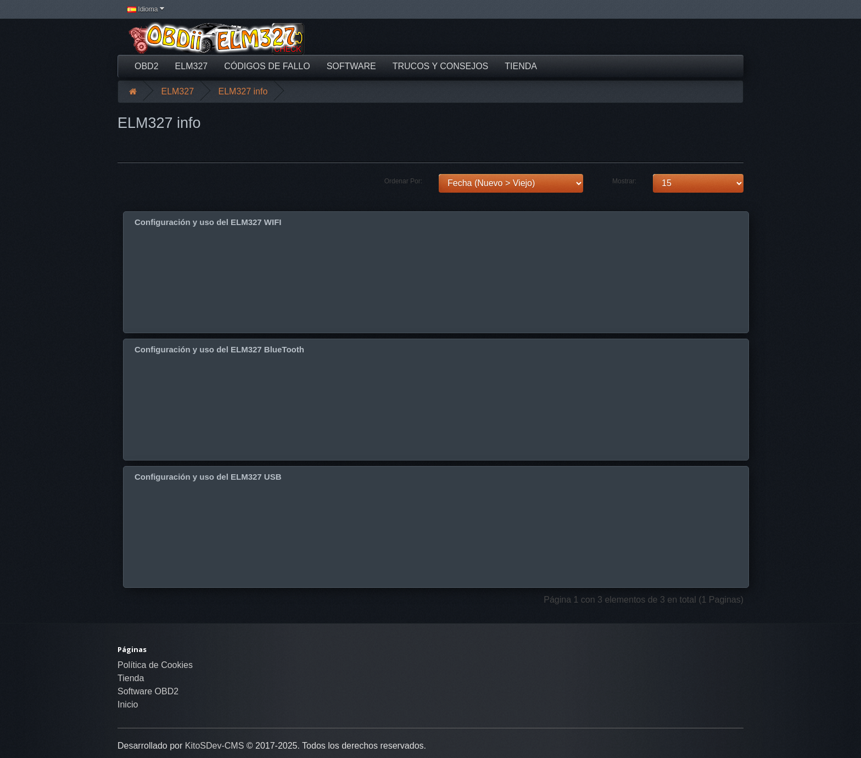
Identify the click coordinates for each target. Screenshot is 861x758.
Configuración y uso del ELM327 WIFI (208, 222)
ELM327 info (243, 91)
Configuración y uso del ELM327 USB (208, 476)
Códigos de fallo (267, 66)
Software (351, 66)
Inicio (128, 704)
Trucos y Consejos (441, 66)
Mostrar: (624, 181)
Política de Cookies (155, 665)
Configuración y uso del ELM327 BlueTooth (219, 349)
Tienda (521, 66)
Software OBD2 (148, 691)
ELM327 (191, 66)
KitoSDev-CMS (214, 745)
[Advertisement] (537, 38)
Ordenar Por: (403, 181)
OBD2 (147, 66)
